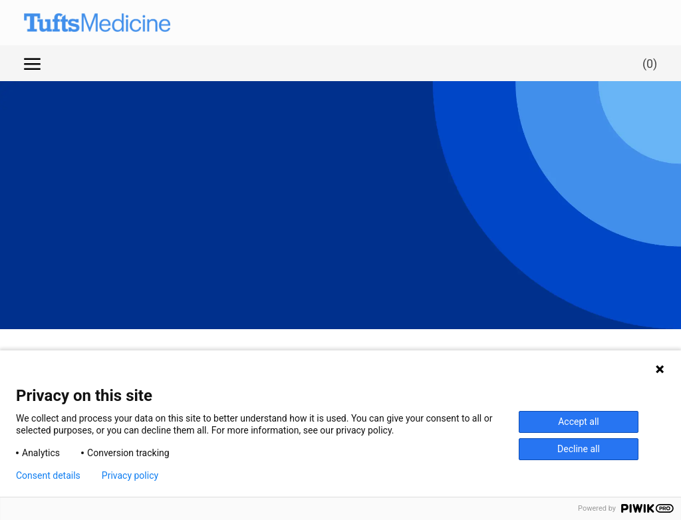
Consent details (48, 475)
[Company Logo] (84, 22)
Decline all (578, 449)
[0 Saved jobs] (647, 63)
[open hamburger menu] (32, 63)
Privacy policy (130, 475)
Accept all (578, 421)
